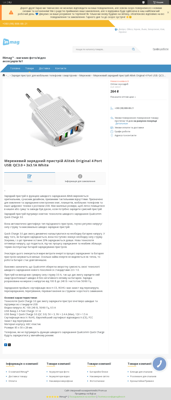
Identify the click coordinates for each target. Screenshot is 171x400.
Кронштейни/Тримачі (142, 380)
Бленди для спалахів (141, 371)
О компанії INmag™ (19, 371)
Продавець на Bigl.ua (85, 393)
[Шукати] (133, 49)
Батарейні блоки (99, 371)
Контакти (60, 68)
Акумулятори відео (59, 376)
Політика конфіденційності (111, 396)
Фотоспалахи (97, 380)
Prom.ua (102, 390)
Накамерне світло (99, 376)
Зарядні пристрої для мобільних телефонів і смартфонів (44, 75)
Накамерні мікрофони (61, 380)
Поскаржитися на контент (82, 396)
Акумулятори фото (59, 371)
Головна (15, 68)
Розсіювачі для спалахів (143, 376)
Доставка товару (18, 376)
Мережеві (85, 75)
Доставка (44, 68)
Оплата (13, 380)
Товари (29, 68)
